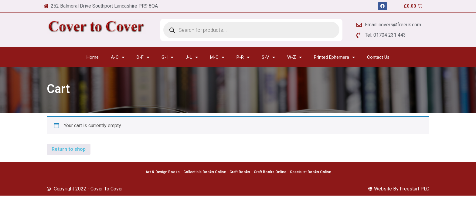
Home (93, 57)
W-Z (294, 57)
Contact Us (378, 57)
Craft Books (239, 172)
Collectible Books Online (204, 172)
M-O (217, 57)
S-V (268, 57)
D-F (143, 57)
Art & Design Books (162, 172)
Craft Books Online (270, 172)
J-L (191, 57)
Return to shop (69, 149)
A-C (117, 57)
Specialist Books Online (310, 172)
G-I (167, 57)
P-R (243, 57)
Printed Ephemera (334, 57)
